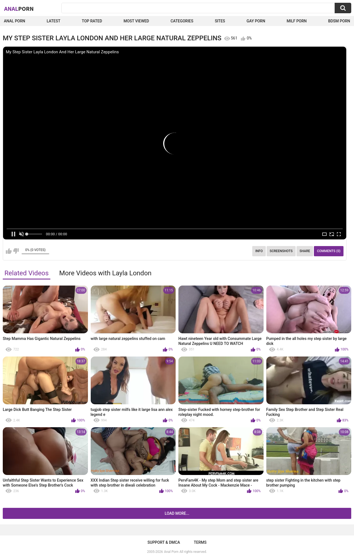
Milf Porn (296, 21)
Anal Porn (14, 21)
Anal (19, 8)
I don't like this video (16, 251)
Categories (182, 21)
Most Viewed (136, 21)
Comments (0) (328, 251)
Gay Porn (255, 21)
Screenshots (281, 251)
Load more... (177, 513)
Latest (54, 21)
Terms (200, 542)
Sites (220, 21)
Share (305, 251)
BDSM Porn (339, 21)
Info (259, 251)
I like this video (9, 251)
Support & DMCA (163, 542)
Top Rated (92, 21)
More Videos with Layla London (105, 273)
